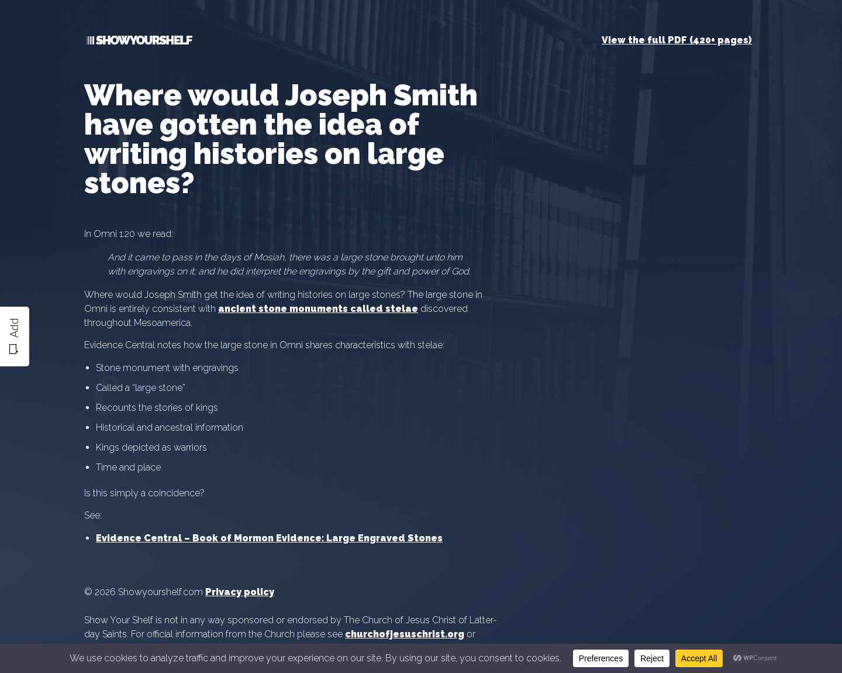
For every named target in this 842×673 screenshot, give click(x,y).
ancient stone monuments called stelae (318, 308)
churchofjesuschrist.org (404, 634)
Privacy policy (239, 592)
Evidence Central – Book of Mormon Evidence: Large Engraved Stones (269, 538)
